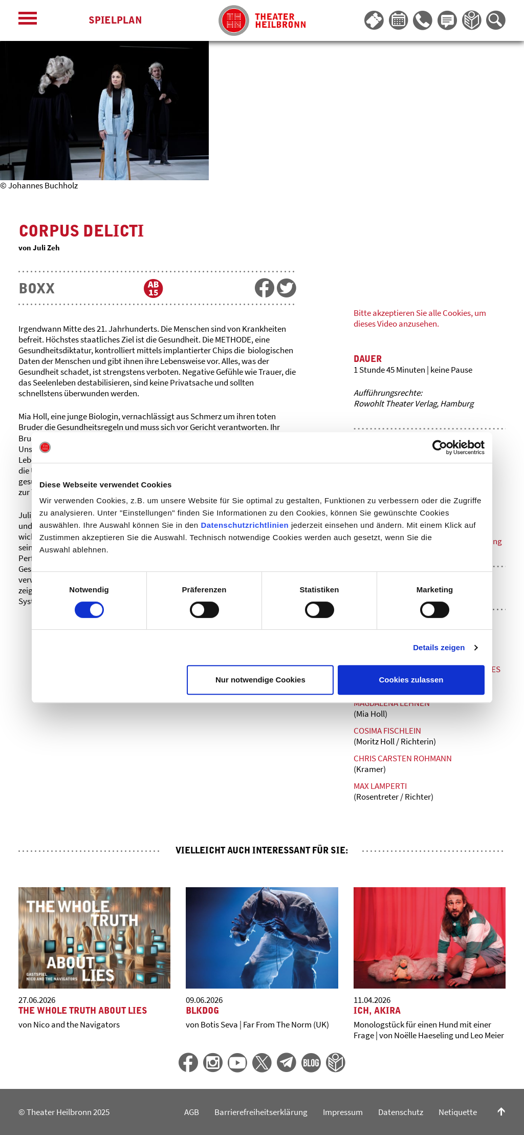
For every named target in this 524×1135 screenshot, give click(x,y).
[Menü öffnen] (27, 21)
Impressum (343, 1112)
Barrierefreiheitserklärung (261, 1112)
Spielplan (115, 20)
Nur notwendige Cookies (260, 679)
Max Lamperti (380, 785)
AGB (191, 1112)
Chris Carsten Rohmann (403, 758)
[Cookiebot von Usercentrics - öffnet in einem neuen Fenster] (440, 447)
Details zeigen (439, 647)
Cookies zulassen (411, 679)
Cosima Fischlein (387, 730)
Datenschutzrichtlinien (245, 525)
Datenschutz (400, 1112)
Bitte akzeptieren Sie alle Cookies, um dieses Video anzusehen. (420, 318)
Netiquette (458, 1112)
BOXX (36, 288)
